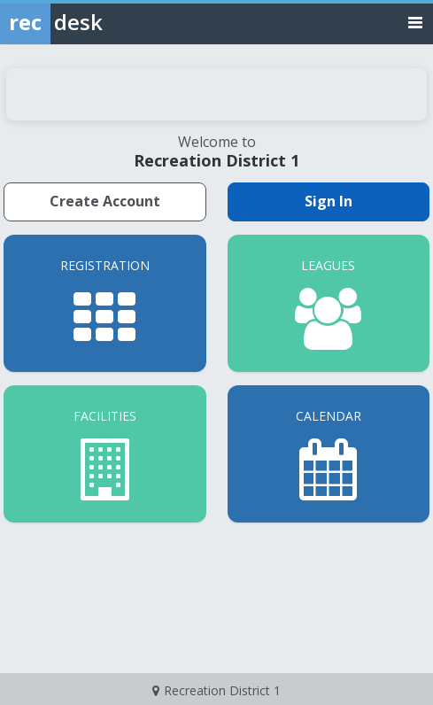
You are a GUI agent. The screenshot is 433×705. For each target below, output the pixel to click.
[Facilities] (105, 454)
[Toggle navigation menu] (415, 21)
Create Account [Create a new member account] (105, 201)
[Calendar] (329, 454)
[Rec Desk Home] (97, 22)
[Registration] (105, 303)
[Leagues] (329, 303)
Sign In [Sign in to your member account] (328, 201)
